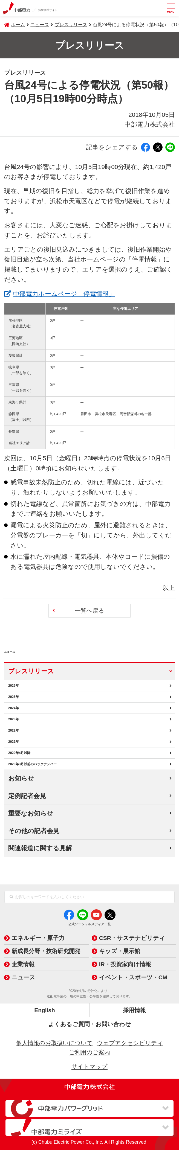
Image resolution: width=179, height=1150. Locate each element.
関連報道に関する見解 (40, 848)
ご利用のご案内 (89, 1052)
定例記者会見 (27, 795)
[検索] (11, 897)
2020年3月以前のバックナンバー (32, 764)
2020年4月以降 (19, 753)
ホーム (18, 24)
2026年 (13, 686)
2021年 (13, 742)
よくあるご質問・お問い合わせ (89, 1024)
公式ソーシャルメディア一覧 (89, 924)
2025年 (13, 697)
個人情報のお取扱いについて (54, 1043)
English (44, 1010)
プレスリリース (71, 24)
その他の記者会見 (33, 830)
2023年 (13, 719)
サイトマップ (89, 1066)
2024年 (13, 708)
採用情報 (134, 1010)
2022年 (13, 730)
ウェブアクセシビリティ (130, 1043)
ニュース (23, 649)
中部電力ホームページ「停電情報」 (64, 293)
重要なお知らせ (30, 813)
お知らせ (21, 778)
